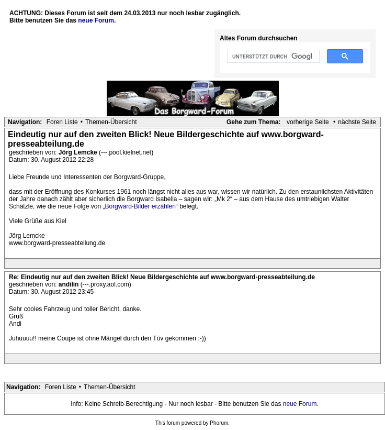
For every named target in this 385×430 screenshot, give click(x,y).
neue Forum (300, 403)
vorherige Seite (308, 122)
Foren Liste (62, 122)
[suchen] (272, 56)
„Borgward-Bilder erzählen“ (140, 206)
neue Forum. (97, 20)
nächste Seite (357, 122)
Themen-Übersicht (111, 122)
